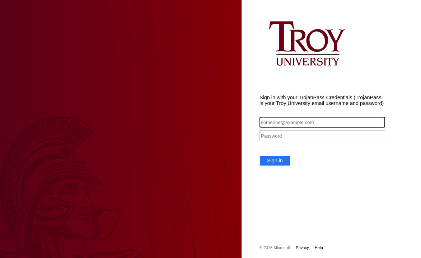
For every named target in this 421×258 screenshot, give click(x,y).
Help (319, 247)
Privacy (302, 247)
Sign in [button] (275, 160)
